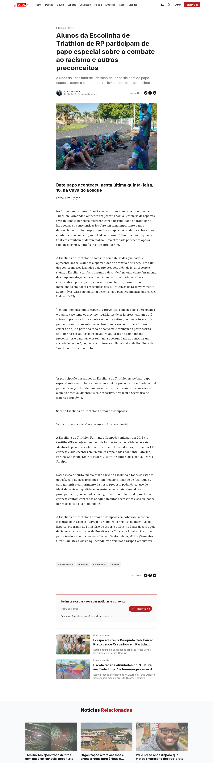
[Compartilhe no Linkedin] (154, 93)
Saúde (60, 4)
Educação (85, 4)
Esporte (71, 4)
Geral (122, 4)
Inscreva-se (192, 5)
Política (49, 4)
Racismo (115, 564)
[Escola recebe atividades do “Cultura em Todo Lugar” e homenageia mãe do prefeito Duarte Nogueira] (73, 669)
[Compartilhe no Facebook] (150, 93)
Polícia (98, 4)
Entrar (178, 5)
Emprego (110, 4)
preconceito (99, 564)
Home (38, 4)
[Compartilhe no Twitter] (145, 93)
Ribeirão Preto (65, 28)
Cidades (133, 4)
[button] (162, 5)
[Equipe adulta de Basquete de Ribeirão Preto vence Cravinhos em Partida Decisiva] (73, 644)
